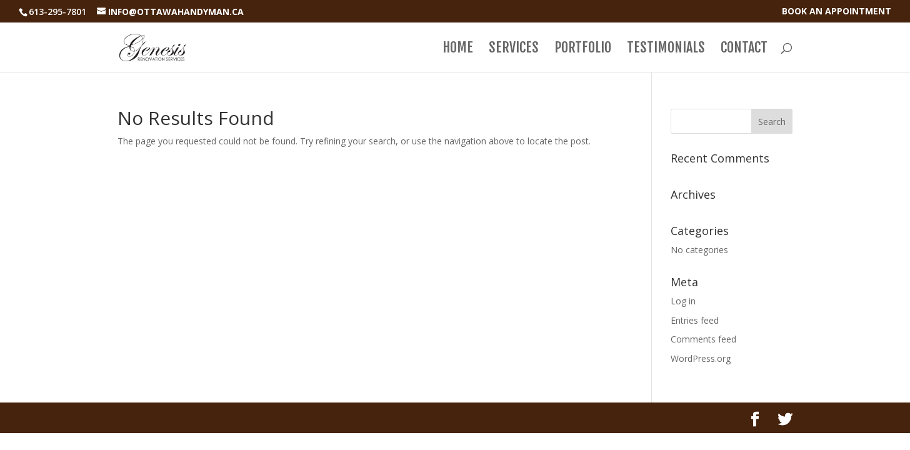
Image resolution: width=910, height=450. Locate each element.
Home (457, 49)
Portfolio (582, 49)
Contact (744, 49)
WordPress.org (701, 358)
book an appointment (836, 12)
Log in (683, 301)
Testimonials (666, 49)
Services (514, 49)
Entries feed (695, 320)
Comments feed (703, 339)
